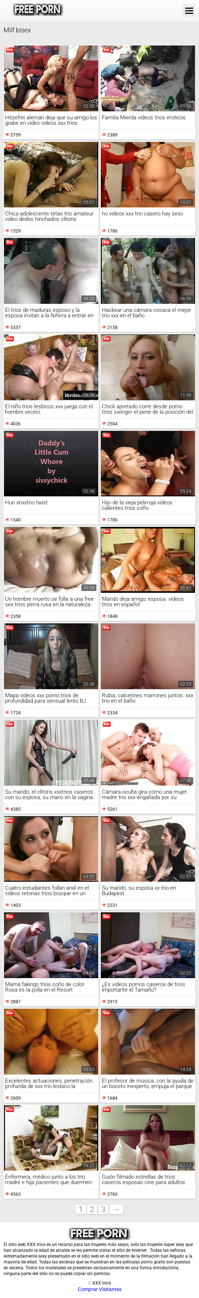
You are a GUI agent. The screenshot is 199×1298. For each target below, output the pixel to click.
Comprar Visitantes (100, 1289)
